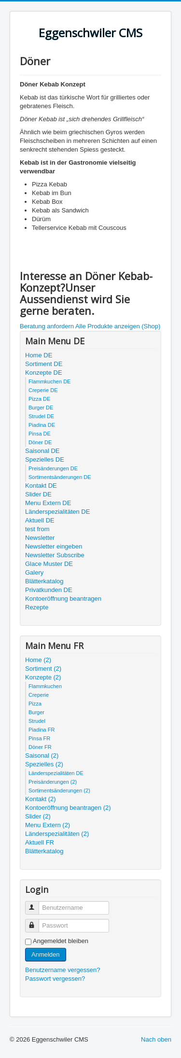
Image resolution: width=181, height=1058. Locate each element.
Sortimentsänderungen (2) (59, 790)
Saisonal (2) (41, 755)
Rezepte (36, 607)
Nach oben (156, 1039)
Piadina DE (41, 425)
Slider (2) (38, 816)
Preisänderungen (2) (52, 782)
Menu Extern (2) (47, 825)
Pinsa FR (39, 738)
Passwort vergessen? (55, 978)
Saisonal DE (42, 450)
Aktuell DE (40, 520)
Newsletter (40, 537)
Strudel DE (41, 416)
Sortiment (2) (43, 668)
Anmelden (45, 954)
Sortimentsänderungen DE (59, 477)
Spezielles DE (44, 459)
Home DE (38, 355)
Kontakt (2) (40, 799)
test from (37, 529)
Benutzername (36, 903)
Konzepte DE (43, 372)
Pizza (35, 703)
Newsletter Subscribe (54, 555)
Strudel (36, 721)
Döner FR (40, 747)
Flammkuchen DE (49, 381)
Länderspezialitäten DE (57, 511)
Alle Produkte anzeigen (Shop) (117, 326)
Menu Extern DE (48, 503)
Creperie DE (43, 390)
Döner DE (40, 442)
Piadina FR (41, 730)
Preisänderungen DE (53, 468)
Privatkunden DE (48, 589)
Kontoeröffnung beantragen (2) (68, 807)
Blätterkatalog (44, 581)
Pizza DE (39, 399)
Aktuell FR (39, 842)
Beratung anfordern (47, 326)
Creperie (38, 695)
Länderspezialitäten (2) (57, 833)
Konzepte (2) (43, 677)
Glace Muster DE (49, 563)
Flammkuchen (45, 686)
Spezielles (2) (44, 764)
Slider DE (38, 494)
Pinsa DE (39, 434)
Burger (36, 712)
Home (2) (38, 659)
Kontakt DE (41, 485)
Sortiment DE (43, 363)
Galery (34, 572)
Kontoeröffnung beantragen (63, 598)
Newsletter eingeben (54, 546)
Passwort (36, 921)
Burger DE (40, 407)
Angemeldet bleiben (60, 941)
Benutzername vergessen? (62, 969)
